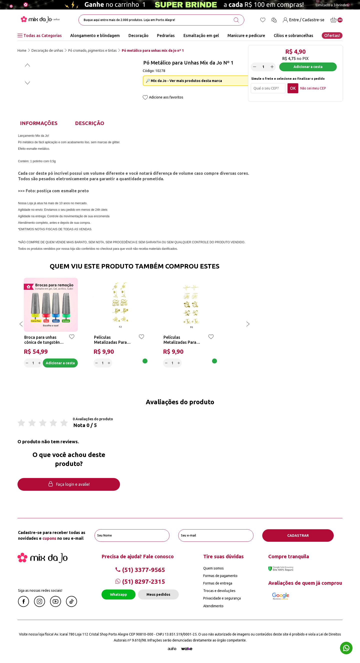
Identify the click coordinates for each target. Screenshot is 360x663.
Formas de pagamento (220, 576)
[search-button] (236, 20)
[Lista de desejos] (262, 20)
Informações (39, 123)
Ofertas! (332, 35)
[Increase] (272, 66)
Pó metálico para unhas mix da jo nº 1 (153, 50)
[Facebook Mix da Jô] (23, 605)
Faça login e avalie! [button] (69, 484)
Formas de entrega (217, 583)
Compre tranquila (288, 556)
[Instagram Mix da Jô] (39, 605)
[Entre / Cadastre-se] (303, 19)
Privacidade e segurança (222, 598)
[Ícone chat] (274, 20)
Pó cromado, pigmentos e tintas (92, 50)
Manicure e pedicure (246, 35)
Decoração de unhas (47, 50)
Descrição (89, 123)
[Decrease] (254, 66)
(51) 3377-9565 (140, 569)
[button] (28, 65)
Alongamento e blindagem (95, 35)
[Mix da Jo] (43, 561)
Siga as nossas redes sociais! (40, 590)
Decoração (138, 35)
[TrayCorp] (186, 648)
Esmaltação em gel (201, 35)
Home (22, 50)
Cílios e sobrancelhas (293, 35)
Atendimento (213, 606)
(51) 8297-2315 (140, 581)
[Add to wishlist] (145, 98)
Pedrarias (166, 35)
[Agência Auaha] (172, 648)
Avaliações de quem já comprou (305, 583)
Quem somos (213, 568)
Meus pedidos (158, 594)
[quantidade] (263, 66)
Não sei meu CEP (313, 88)
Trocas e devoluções (219, 591)
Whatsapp (118, 594)
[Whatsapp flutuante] (346, 649)
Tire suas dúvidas (223, 556)
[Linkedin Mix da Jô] (71, 605)
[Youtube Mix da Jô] (55, 605)
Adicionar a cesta (308, 67)
